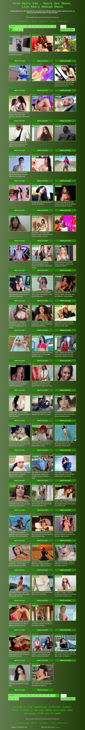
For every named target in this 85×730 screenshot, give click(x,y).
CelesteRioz (12, 543)
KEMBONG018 (13, 64)
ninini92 (34, 574)
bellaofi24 (12, 184)
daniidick (12, 124)
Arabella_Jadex (59, 603)
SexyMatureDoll (59, 304)
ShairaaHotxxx (59, 214)
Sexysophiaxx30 (60, 394)
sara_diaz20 (35, 124)
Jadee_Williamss (37, 214)
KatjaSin (57, 244)
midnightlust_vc (14, 424)
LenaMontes (13, 454)
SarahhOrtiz (58, 184)
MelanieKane (59, 454)
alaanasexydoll (13, 244)
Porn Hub (53, 21)
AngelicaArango (37, 514)
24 (43, 26)
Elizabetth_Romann (61, 34)
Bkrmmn (34, 304)
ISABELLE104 (59, 574)
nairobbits (35, 274)
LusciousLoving (14, 603)
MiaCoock (58, 64)
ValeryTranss (36, 34)
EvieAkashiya (36, 424)
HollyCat (34, 94)
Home (63, 26)
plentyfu (57, 364)
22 (35, 26)
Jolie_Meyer (35, 663)
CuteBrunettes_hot (15, 94)
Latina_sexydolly (37, 64)
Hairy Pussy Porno (62, 21)
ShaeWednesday (60, 543)
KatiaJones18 (36, 394)
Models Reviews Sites (23, 21)
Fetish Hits (57, 727)
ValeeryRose (36, 543)
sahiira (34, 364)
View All (12, 26)
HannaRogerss (13, 574)
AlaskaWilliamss (60, 514)
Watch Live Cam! (19, 61)
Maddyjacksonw (14, 394)
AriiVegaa (12, 364)
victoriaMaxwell (14, 663)
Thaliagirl (57, 94)
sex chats (30, 713)
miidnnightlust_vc (14, 34)
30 (18, 29)
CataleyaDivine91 (37, 244)
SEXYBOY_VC (13, 154)
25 (46, 26)
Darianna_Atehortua (38, 334)
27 (54, 26)
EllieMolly (35, 634)
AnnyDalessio (59, 483)
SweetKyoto (58, 124)
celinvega (35, 603)
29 (14, 29)
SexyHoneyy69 (59, 424)
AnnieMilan (12, 634)
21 (31, 26)
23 (39, 26)
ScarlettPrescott (60, 634)
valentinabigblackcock (16, 214)
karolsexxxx (12, 274)
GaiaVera (11, 514)
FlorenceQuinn (36, 454)
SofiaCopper (58, 154)
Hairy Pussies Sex (44, 21)
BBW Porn (34, 21)
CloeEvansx (58, 334)
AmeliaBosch (13, 483)
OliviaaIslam (13, 334)
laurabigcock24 (36, 184)
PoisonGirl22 (36, 154)
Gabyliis (34, 483)
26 (50, 26)
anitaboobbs (13, 304)
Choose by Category (67, 29)
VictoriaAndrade (60, 274)
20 (27, 26)
